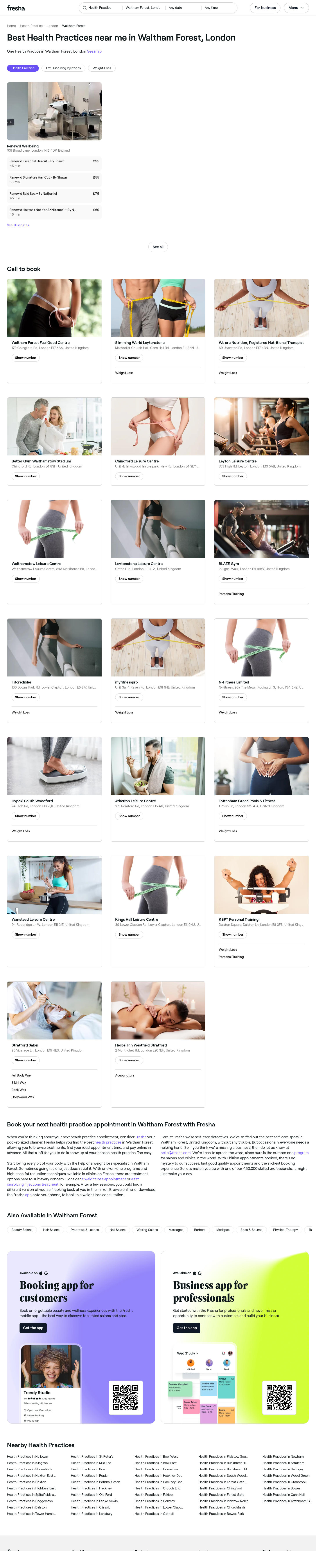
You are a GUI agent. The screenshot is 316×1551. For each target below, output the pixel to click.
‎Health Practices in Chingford (220, 1488)
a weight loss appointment (104, 1179)
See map (94, 51)
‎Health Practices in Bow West (156, 1456)
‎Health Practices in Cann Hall (283, 1494)
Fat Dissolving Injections (63, 68)
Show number (25, 357)
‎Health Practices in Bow (88, 1469)
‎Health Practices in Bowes (281, 1488)
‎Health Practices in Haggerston (30, 1501)
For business (265, 8)
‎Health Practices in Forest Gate (221, 1494)
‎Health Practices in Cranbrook (284, 1482)
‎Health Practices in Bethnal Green (95, 1482)
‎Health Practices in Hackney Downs (160, 1475)
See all (158, 247)
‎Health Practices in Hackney (91, 1488)
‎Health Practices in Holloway (27, 1456)
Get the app (33, 1328)
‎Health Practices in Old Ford (91, 1494)
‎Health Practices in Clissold (91, 1507)
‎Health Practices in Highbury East (31, 1488)
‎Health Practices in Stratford (283, 1463)
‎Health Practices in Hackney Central (160, 1482)
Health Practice (31, 26)
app (28, 1195)
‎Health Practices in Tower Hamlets (32, 1514)
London (52, 26)
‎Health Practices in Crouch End (157, 1488)
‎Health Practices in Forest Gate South (223, 1482)
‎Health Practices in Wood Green (285, 1475)
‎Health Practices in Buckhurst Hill (223, 1469)
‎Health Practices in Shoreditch (29, 1469)
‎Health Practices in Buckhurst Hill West (223, 1463)
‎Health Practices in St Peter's (92, 1456)
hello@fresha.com (176, 1153)
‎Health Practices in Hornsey (155, 1501)
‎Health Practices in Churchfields (222, 1507)
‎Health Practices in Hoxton (26, 1482)
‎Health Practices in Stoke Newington (96, 1501)
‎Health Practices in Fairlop (154, 1494)
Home (11, 26)
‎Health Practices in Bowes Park (221, 1514)
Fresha (140, 1137)
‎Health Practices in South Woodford (223, 1475)
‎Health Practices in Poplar (90, 1475)
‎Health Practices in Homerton (156, 1469)
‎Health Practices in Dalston (27, 1507)
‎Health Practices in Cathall (154, 1514)
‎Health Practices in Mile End (91, 1463)
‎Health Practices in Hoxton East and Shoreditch (32, 1475)
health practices (108, 1142)
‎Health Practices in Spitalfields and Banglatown (32, 1494)
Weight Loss (102, 68)
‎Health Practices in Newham (283, 1456)
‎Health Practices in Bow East (156, 1463)
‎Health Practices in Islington (27, 1463)
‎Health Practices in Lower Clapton (160, 1507)
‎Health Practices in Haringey (282, 1469)
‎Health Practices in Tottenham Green (287, 1501)
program (301, 1153)
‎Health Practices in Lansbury (91, 1514)
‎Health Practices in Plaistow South (223, 1456)
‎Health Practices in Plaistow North (223, 1501)
